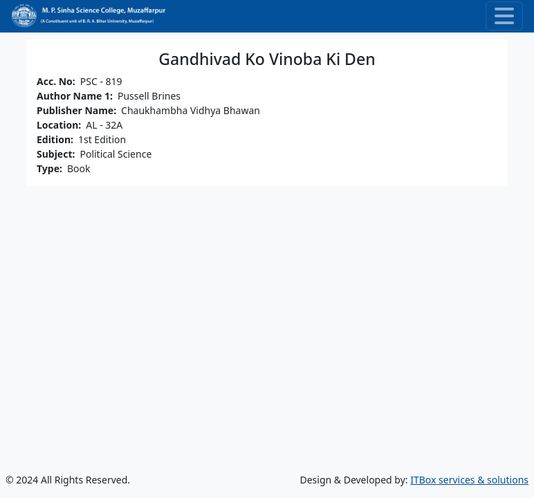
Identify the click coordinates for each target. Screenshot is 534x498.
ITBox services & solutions (469, 479)
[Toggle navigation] (504, 15)
